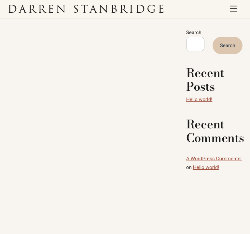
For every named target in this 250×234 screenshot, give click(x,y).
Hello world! (199, 99)
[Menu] (233, 9)
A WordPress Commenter (214, 159)
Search (193, 32)
